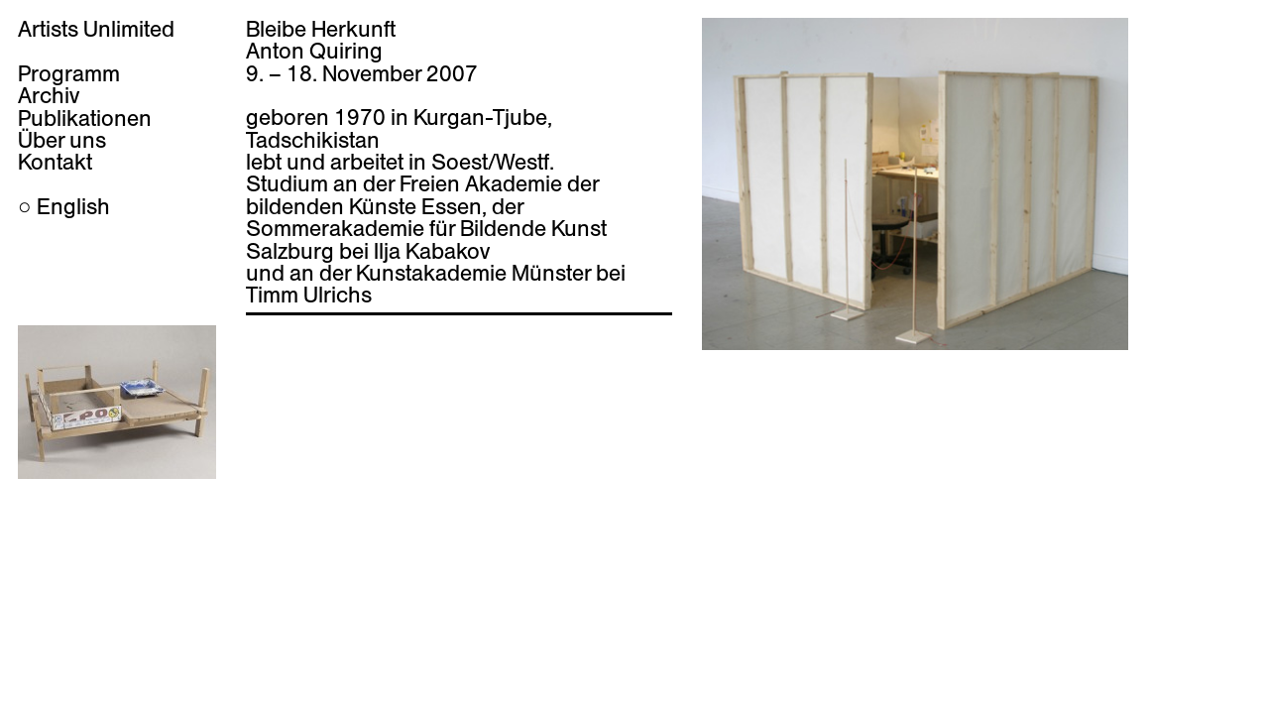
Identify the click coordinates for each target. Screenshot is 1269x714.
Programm (69, 73)
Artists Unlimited (96, 29)
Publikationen (85, 118)
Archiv (48, 95)
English (73, 206)
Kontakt (55, 162)
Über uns (62, 140)
